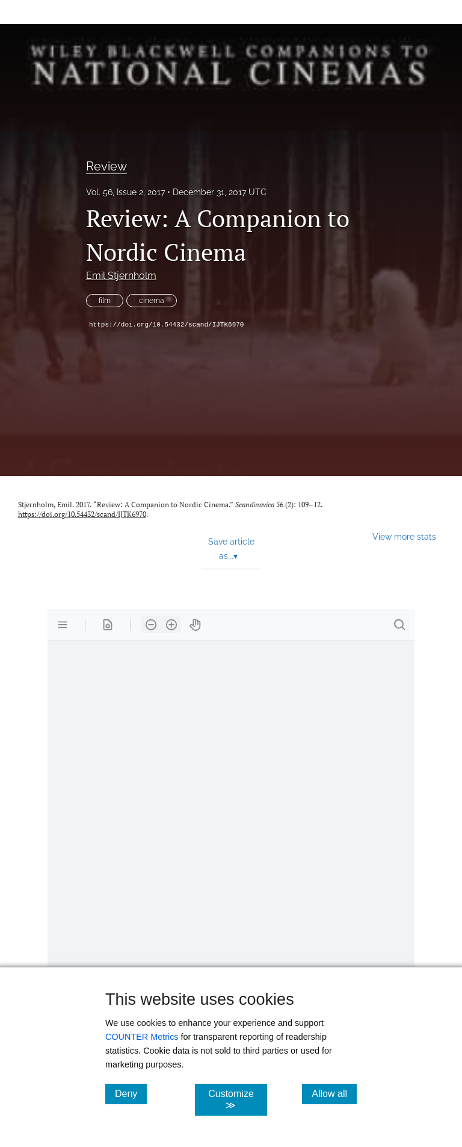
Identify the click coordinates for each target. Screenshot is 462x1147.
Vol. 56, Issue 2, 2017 (125, 192)
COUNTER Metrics (142, 1037)
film (105, 300)
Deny (131, 1093)
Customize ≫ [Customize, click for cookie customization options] (237, 1099)
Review (106, 166)
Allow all (334, 1093)
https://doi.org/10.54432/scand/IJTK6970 (166, 324)
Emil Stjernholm (121, 275)
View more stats (404, 536)
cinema (151, 300)
